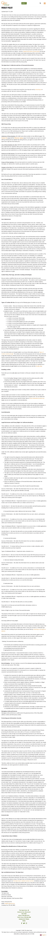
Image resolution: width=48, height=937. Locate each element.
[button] (40, 3)
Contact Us (4, 138)
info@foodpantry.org (9, 903)
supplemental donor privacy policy (31, 51)
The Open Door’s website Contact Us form (23, 881)
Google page (39, 366)
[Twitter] (24, 923)
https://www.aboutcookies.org (37, 398)
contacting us (38, 89)
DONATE (24, 3)
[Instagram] (26, 923)
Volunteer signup (18, 138)
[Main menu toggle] (45, 3)
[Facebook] (21, 923)
